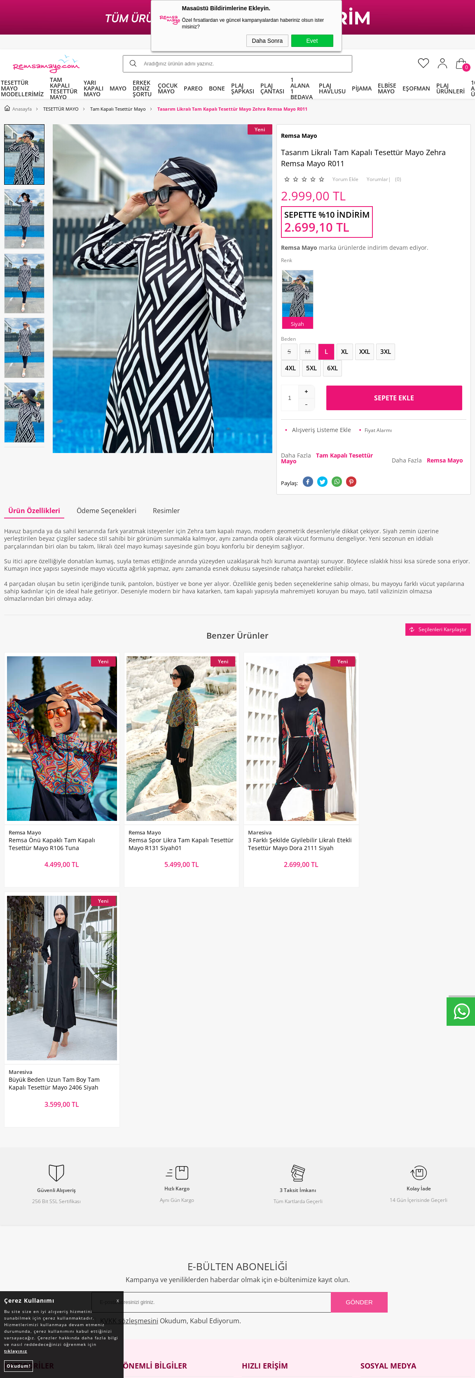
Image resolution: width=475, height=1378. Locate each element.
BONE (217, 88)
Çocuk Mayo (20, 1211)
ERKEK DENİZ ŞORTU (142, 88)
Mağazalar (256, 1226)
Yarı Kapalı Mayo (27, 1164)
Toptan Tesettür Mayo (153, 1148)
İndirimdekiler (261, 1179)
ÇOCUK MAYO (168, 88)
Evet (312, 40)
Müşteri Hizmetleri (267, 1195)
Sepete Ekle (394, 397)
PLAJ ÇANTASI (272, 88)
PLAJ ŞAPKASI (242, 88)
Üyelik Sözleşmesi (147, 1179)
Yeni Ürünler (259, 1164)
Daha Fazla (327, 458)
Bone (11, 1195)
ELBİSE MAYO (387, 88)
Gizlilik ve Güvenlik (148, 1226)
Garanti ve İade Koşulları (157, 1211)
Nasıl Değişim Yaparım (154, 1242)
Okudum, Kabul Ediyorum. (166, 1077)
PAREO (193, 88)
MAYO (118, 88)
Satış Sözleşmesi (145, 1195)
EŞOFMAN (416, 88)
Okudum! (18, 1366)
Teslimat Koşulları (147, 1164)
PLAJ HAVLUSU (332, 88)
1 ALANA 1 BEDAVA (301, 88)
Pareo (12, 1179)
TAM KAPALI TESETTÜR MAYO (63, 88)
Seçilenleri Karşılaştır (438, 629)
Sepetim (253, 1211)
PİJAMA (362, 88)
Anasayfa (254, 1148)
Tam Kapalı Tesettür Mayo (40, 1148)
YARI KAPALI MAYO (93, 88)
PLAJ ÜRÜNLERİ (450, 88)
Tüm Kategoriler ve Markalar (43, 1226)
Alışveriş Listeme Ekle (318, 430)
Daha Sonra (267, 40)
